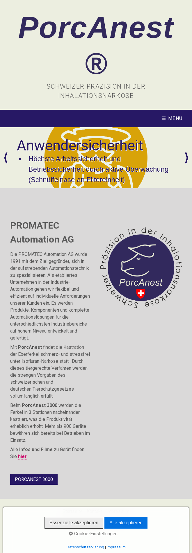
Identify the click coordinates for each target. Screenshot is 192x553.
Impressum (117, 511)
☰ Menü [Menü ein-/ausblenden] (172, 118)
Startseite (73, 511)
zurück (5, 158)
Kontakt (94, 511)
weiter (186, 158)
